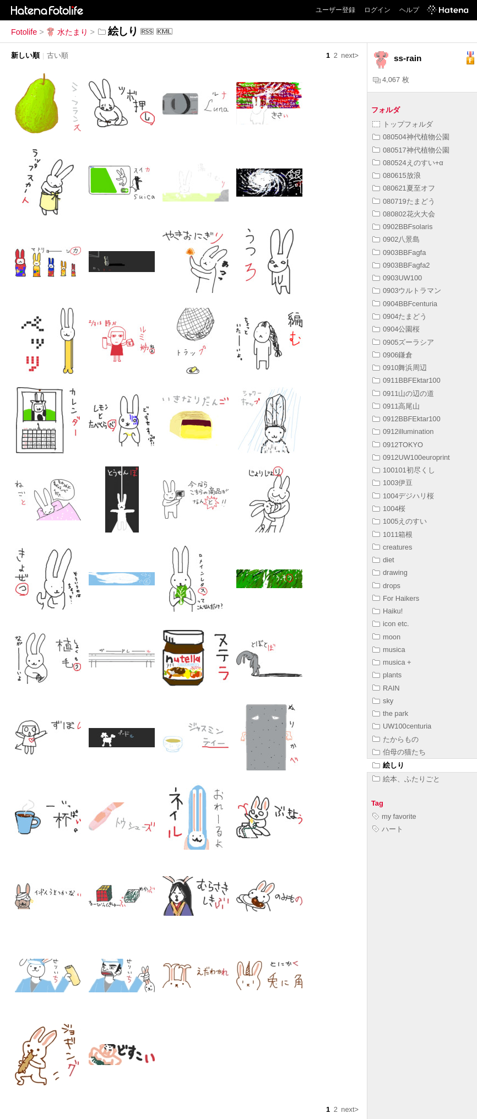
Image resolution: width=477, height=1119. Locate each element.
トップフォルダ (402, 124)
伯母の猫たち (399, 752)
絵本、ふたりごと (406, 779)
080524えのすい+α (407, 163)
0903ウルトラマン (406, 290)
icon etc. (390, 624)
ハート (387, 829)
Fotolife (24, 32)
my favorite (394, 816)
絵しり (388, 765)
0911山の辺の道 (403, 393)
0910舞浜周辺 (399, 367)
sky (382, 701)
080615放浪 (396, 175)
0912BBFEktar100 (406, 419)
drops (386, 586)
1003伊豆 (392, 483)
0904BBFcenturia (404, 304)
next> (350, 55)
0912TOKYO (397, 445)
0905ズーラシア (403, 342)
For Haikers (395, 598)
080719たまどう (403, 201)
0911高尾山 (396, 406)
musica (388, 649)
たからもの (395, 739)
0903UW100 (397, 278)
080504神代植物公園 (410, 137)
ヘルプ (409, 10)
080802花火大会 (403, 214)
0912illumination (402, 431)
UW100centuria (401, 726)
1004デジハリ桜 (403, 496)
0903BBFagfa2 (401, 265)
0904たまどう (399, 316)
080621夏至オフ (403, 188)
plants (387, 675)
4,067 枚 (391, 79)
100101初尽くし (403, 470)
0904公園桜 (396, 329)
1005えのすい (399, 521)
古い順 (57, 55)
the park (390, 713)
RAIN (386, 688)
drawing (390, 572)
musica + (391, 662)
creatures (392, 547)
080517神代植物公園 (410, 150)
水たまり (67, 32)
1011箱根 (392, 534)
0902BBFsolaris (402, 226)
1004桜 (388, 508)
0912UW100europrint (411, 457)
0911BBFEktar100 (406, 380)
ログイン (377, 10)
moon (386, 637)
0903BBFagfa (399, 252)
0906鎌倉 (392, 355)
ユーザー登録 (335, 10)
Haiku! (387, 611)
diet (383, 560)
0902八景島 (396, 239)
